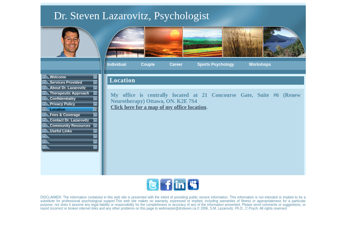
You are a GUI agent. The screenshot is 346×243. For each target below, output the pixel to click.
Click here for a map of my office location (158, 107)
